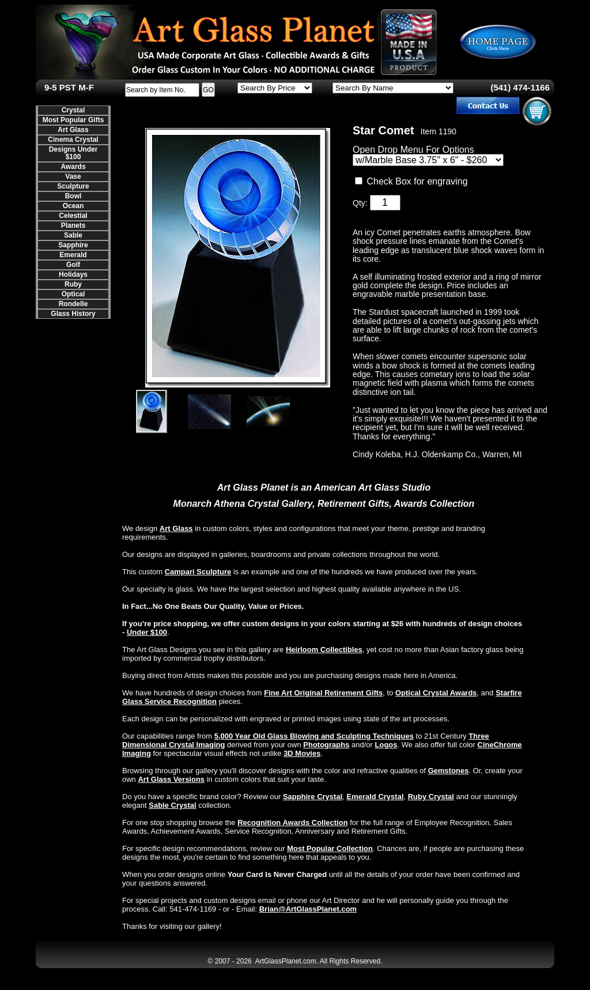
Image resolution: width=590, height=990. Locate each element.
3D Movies (301, 753)
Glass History (73, 314)
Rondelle (73, 304)
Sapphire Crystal (312, 796)
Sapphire (73, 245)
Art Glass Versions (171, 779)
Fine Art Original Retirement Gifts (323, 692)
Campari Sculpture (198, 571)
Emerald (72, 255)
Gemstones (448, 770)
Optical (73, 294)
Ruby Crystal (431, 796)
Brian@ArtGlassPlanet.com (308, 909)
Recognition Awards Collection (292, 822)
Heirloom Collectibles (324, 649)
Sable (73, 235)
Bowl (73, 196)
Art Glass (73, 130)
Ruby (73, 284)
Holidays (73, 274)
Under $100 (147, 632)
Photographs (326, 744)
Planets (73, 225)
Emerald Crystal (375, 796)
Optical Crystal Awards (436, 692)
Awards (72, 167)
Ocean (73, 206)
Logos (386, 744)
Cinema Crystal (73, 139)
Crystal (73, 110)
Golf (73, 265)
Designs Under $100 (73, 153)
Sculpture (73, 186)
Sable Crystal (172, 805)
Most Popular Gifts (73, 120)
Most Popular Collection (330, 848)
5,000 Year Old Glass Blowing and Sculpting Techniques (314, 736)
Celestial (73, 216)
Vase (73, 176)
